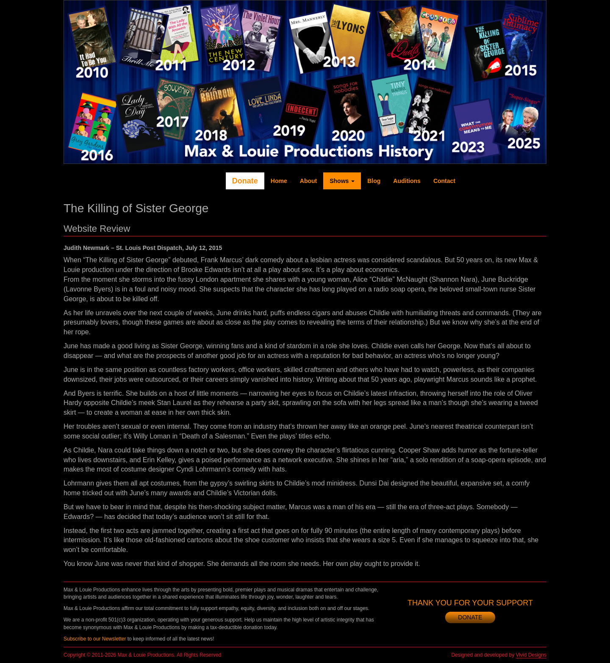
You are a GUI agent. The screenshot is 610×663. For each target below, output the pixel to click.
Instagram (524, 181)
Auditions (407, 181)
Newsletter (541, 181)
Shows (342, 181)
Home (279, 181)
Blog (373, 181)
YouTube (507, 181)
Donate (245, 181)
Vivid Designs (531, 655)
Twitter (490, 181)
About (308, 181)
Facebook (473, 181)
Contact (444, 181)
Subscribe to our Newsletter (95, 639)
